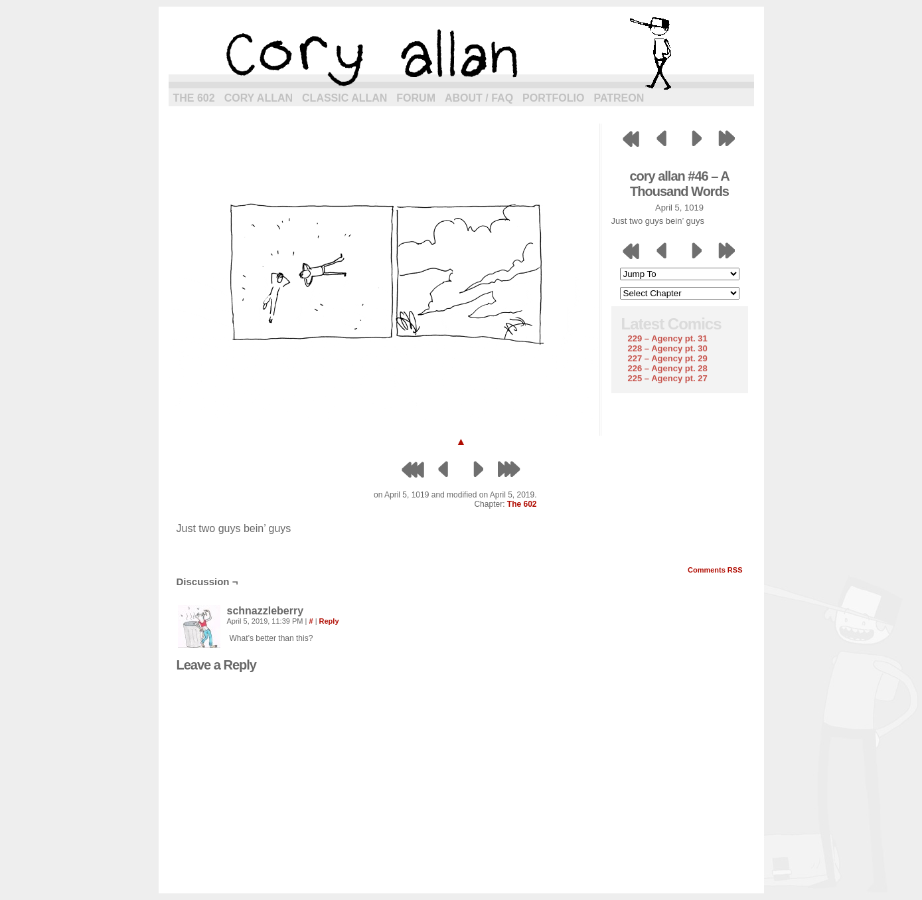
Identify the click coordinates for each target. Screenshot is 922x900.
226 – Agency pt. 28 (668, 368)
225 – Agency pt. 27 (668, 378)
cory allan (461, 53)
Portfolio (553, 98)
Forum (415, 98)
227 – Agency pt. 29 (668, 358)
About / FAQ (479, 98)
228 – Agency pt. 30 (668, 348)
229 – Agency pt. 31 (668, 338)
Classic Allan (344, 98)
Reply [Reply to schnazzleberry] (329, 621)
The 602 (194, 98)
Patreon (618, 98)
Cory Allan (258, 98)
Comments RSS (715, 570)
